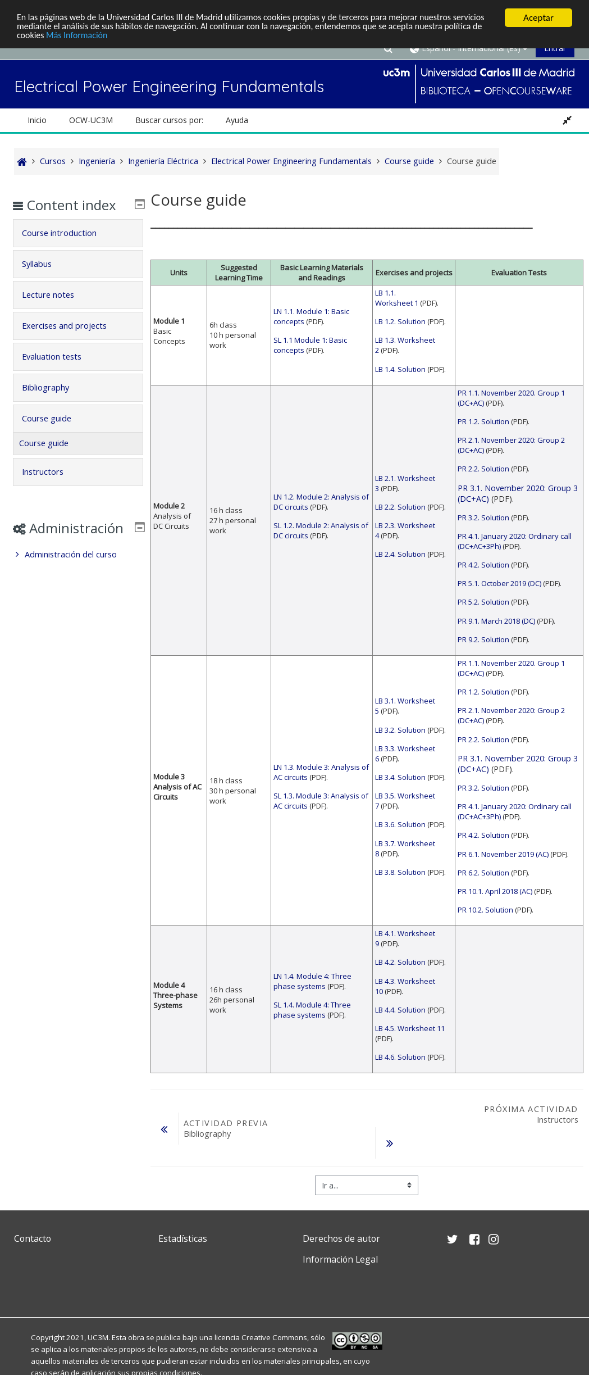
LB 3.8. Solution (400, 872)
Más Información (155, 37)
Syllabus (45, 280)
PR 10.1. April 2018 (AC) (495, 891)
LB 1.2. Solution (400, 321)
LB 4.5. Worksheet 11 (410, 1028)
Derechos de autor (341, 1238)
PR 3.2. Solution (483, 517)
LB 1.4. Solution (400, 369)
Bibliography (53, 403)
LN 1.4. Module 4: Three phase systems (312, 981)
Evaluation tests (60, 372)
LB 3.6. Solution (400, 824)
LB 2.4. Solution (400, 554)
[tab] (78, 249)
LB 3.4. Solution (400, 777)
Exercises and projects (72, 342)
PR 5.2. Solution (483, 602)
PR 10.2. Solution (485, 910)
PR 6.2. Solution (483, 873)
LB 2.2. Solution (400, 507)
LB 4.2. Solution (400, 962)
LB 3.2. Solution (400, 730)
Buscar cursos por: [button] (169, 120)
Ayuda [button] (237, 120)
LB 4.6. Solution (400, 1057)
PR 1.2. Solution (483, 421)
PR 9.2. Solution (483, 639)
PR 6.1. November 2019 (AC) (503, 854)
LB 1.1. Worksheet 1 (396, 298)
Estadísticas (182, 1238)
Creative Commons (274, 1337)
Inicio (37, 120)
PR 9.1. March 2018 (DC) (496, 621)
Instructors (51, 488)
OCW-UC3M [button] (91, 120)
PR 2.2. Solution (483, 469)
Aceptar (538, 18)
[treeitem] (78, 587)
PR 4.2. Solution (483, 565)
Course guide (55, 434)
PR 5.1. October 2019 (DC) (499, 583)
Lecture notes (56, 311)
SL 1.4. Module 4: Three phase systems (312, 1010)
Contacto (32, 1238)
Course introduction (67, 249)
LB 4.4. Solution (400, 1010)
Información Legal (340, 1259)
